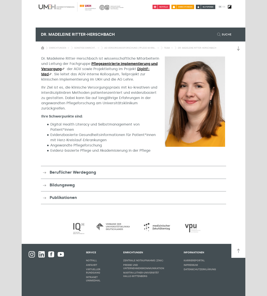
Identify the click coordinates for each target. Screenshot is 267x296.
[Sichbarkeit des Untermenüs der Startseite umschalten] (42, 48)
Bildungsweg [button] (62, 185)
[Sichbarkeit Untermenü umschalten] (68, 48)
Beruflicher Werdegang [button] (73, 172)
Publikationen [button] (63, 197)
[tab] (133, 172)
